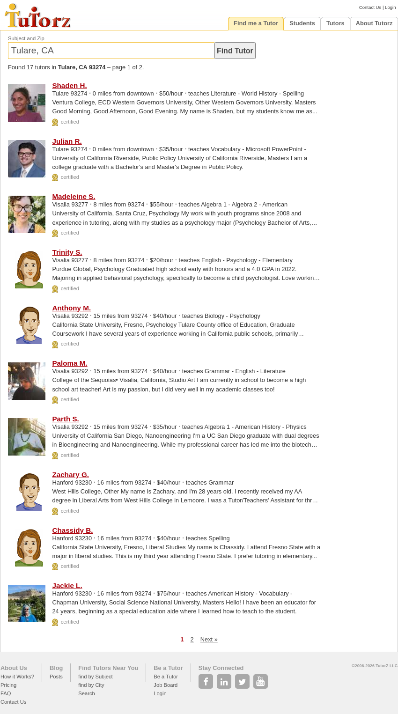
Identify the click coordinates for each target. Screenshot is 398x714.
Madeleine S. (73, 196)
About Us (13, 667)
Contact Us (370, 7)
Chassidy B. (72, 530)
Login (390, 7)
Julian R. (66, 141)
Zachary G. (70, 474)
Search (86, 693)
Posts (56, 676)
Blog (56, 667)
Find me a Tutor (256, 23)
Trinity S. (67, 252)
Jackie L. (67, 585)
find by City (91, 685)
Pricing (8, 685)
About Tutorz (374, 23)
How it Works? (17, 676)
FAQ (5, 693)
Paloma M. (69, 363)
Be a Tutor (168, 667)
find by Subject (95, 676)
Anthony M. (71, 308)
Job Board (165, 685)
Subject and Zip (26, 38)
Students (302, 23)
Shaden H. (69, 85)
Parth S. (65, 419)
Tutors (335, 23)
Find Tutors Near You (108, 667)
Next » (209, 639)
